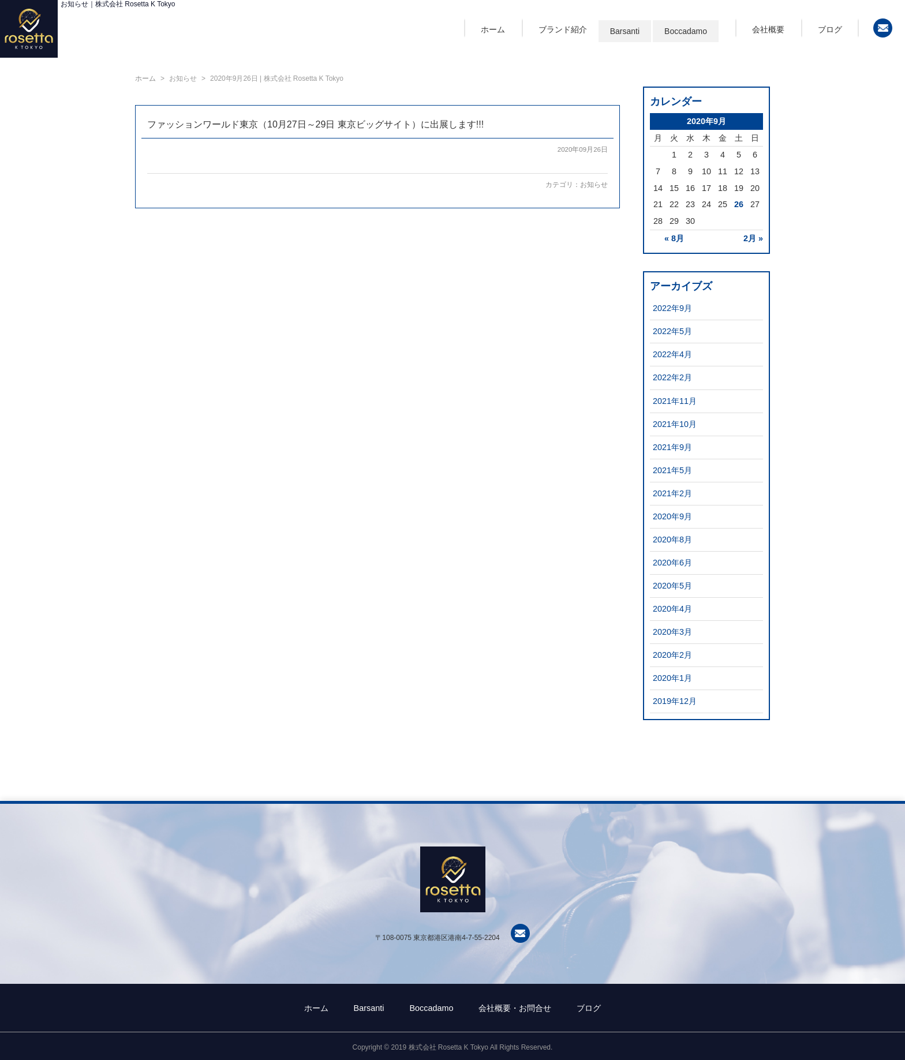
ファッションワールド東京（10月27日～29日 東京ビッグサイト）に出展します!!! (315, 124)
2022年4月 (672, 354)
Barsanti (625, 31)
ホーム (493, 29)
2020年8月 (672, 539)
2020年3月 (672, 631)
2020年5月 (672, 585)
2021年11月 (675, 401)
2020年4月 (672, 608)
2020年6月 (672, 562)
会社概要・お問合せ (514, 1008)
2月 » (753, 238)
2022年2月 (672, 377)
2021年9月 (672, 447)
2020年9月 (672, 516)
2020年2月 (672, 655)
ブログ (830, 29)
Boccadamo (685, 31)
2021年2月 (672, 493)
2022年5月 (672, 331)
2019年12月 (675, 701)
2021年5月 (672, 470)
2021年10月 (675, 424)
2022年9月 (672, 308)
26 (738, 204)
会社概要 (768, 29)
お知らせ (594, 184)
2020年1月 (672, 678)
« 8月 (674, 238)
